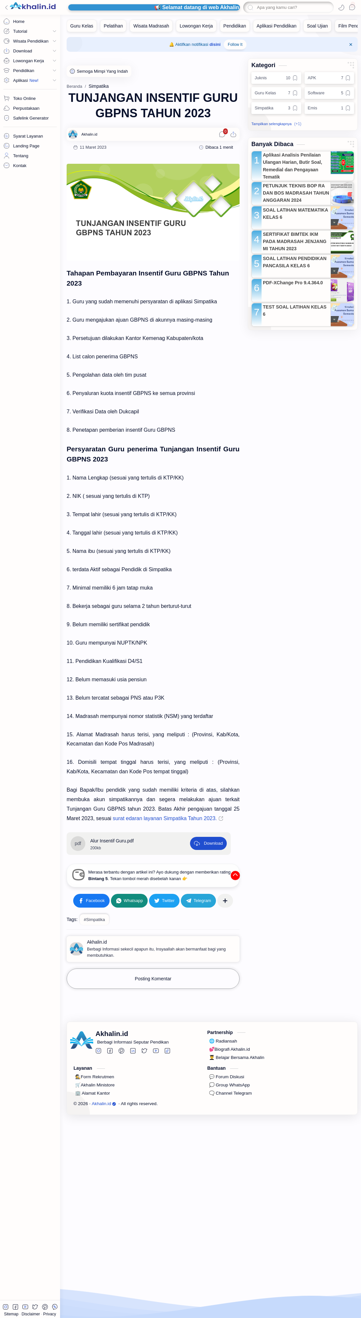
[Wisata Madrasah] (151, 26)
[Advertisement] (153, 909)
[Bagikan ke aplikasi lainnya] (225, 999)
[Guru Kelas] (81, 26)
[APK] (329, 78)
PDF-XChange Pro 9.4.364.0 (293, 282)
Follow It (235, 44)
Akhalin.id (104, 1201)
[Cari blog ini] (288, 7)
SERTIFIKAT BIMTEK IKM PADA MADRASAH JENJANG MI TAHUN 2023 (295, 242)
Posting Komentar (153, 1077)
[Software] (329, 93)
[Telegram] (198, 999)
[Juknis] (276, 78)
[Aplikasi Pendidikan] (276, 26)
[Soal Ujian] (317, 26)
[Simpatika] (276, 108)
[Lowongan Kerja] (196, 26)
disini (215, 44)
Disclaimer (31, 1314)
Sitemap (11, 1314)
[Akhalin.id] (89, 134)
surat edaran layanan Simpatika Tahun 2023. (165, 818)
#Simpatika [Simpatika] (94, 1017)
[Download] (208, 843)
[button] (341, 7)
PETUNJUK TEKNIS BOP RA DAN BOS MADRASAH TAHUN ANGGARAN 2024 (296, 193)
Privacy (49, 1314)
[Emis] (329, 108)
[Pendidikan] (234, 26)
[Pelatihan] (113, 26)
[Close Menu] (351, 44)
